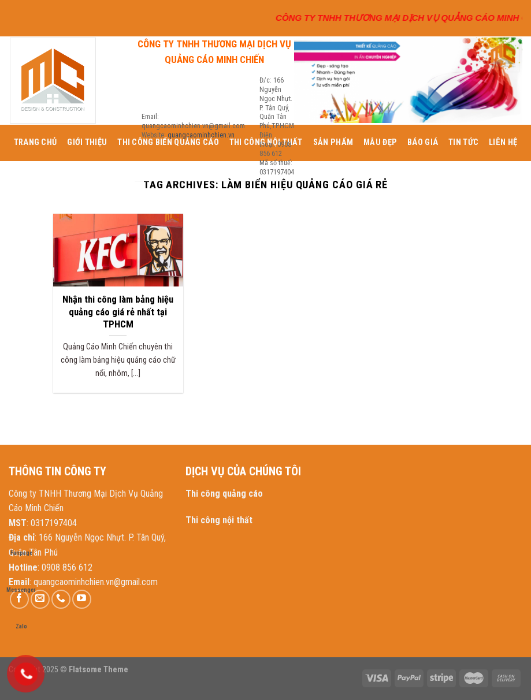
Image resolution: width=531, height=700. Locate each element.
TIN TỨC (463, 142)
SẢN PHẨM (333, 142)
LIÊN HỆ (503, 142)
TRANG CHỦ (35, 142)
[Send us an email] (40, 599)
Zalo (21, 615)
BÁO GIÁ (422, 142)
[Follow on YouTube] (81, 599)
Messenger (21, 579)
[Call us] (60, 599)
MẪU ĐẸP (380, 142)
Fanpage (21, 542)
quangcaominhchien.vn (201, 135)
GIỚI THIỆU (87, 142)
